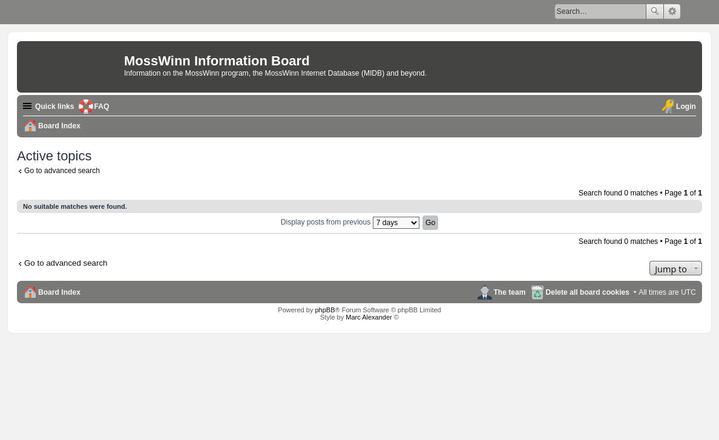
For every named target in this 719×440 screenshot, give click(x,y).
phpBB (325, 310)
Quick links (54, 106)
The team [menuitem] (509, 292)
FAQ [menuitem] (102, 106)
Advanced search (672, 11)
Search (655, 11)
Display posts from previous (350, 222)
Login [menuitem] (686, 106)
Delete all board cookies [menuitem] (587, 292)
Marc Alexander (369, 317)
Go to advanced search (62, 170)
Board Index (59, 292)
